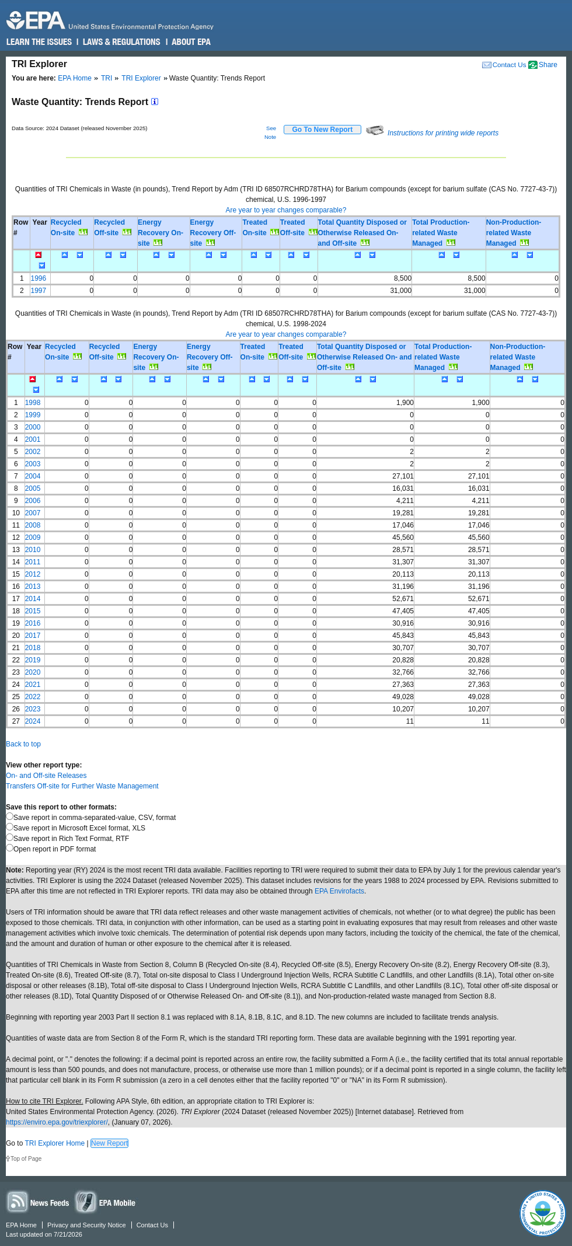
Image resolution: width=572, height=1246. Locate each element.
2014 (33, 599)
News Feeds (38, 1201)
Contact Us (509, 64)
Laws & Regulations (120, 42)
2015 (33, 611)
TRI (106, 78)
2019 (33, 660)
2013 (33, 586)
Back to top (23, 744)
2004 (33, 476)
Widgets (105, 1201)
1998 (33, 403)
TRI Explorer (141, 78)
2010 (33, 550)
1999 (33, 415)
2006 (33, 501)
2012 (33, 574)
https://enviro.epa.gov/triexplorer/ (57, 1122)
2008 (33, 525)
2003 (33, 464)
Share (548, 65)
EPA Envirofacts (339, 891)
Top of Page (26, 1159)
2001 (33, 439)
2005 (33, 488)
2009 (33, 537)
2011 (33, 562)
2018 (33, 648)
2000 (33, 427)
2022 (33, 697)
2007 (33, 513)
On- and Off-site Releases (46, 776)
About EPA (190, 42)
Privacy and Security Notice (86, 1224)
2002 (33, 452)
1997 (38, 291)
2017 (33, 635)
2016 (33, 623)
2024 (33, 721)
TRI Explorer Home (55, 1143)
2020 (33, 672)
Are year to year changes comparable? (286, 210)
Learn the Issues (39, 42)
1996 (38, 278)
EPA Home (75, 78)
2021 (33, 684)
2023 (33, 709)
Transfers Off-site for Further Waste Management (82, 786)
